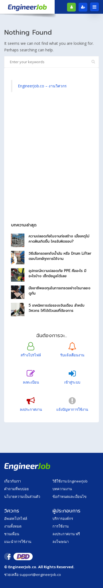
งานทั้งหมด (12, 526)
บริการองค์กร (62, 518)
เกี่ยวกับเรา (12, 481)
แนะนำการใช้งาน (17, 541)
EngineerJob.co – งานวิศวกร (42, 85)
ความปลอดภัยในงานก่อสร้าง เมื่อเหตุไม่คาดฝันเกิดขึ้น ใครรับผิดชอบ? (59, 239)
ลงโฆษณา (60, 541)
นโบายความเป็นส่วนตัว (22, 496)
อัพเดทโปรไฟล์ (15, 518)
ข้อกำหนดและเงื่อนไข (69, 496)
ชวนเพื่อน (11, 533)
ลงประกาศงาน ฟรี (66, 533)
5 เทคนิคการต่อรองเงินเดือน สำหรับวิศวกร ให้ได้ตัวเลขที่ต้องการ (56, 308)
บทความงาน (62, 488)
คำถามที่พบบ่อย (16, 488)
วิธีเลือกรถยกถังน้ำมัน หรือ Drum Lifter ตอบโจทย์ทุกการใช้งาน (60, 256)
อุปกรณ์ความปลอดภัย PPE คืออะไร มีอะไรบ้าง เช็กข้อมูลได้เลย (57, 273)
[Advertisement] (51, 160)
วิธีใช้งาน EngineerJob (70, 481)
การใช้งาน (60, 526)
